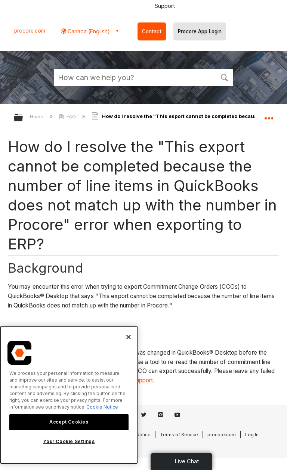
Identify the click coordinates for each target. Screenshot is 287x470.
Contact (151, 31)
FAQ (68, 116)
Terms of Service (179, 434)
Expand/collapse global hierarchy (23, 118)
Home (37, 116)
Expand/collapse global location (268, 115)
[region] (69, 395)
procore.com (29, 31)
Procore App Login (200, 31)
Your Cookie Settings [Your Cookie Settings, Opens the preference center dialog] (69, 441)
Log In (252, 434)
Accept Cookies (68, 422)
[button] (224, 77)
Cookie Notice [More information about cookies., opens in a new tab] (102, 407)
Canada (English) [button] (88, 31)
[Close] (128, 337)
